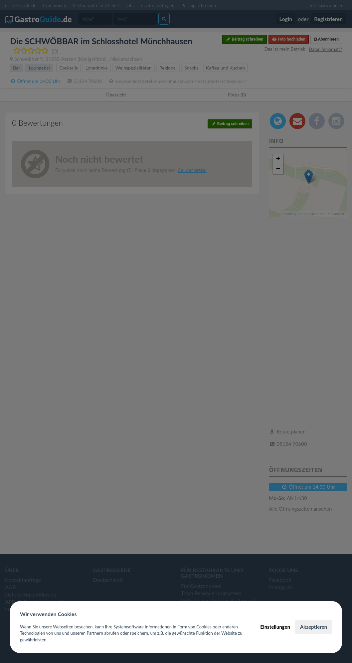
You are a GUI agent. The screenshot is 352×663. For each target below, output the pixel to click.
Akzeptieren (313, 627)
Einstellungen (275, 627)
